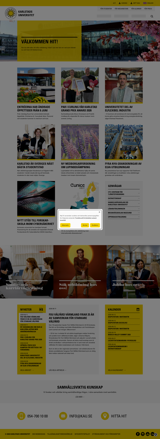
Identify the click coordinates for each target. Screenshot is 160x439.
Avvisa (85, 225)
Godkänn (95, 225)
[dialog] (80, 219)
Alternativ (65, 225)
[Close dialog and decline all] (99, 211)
